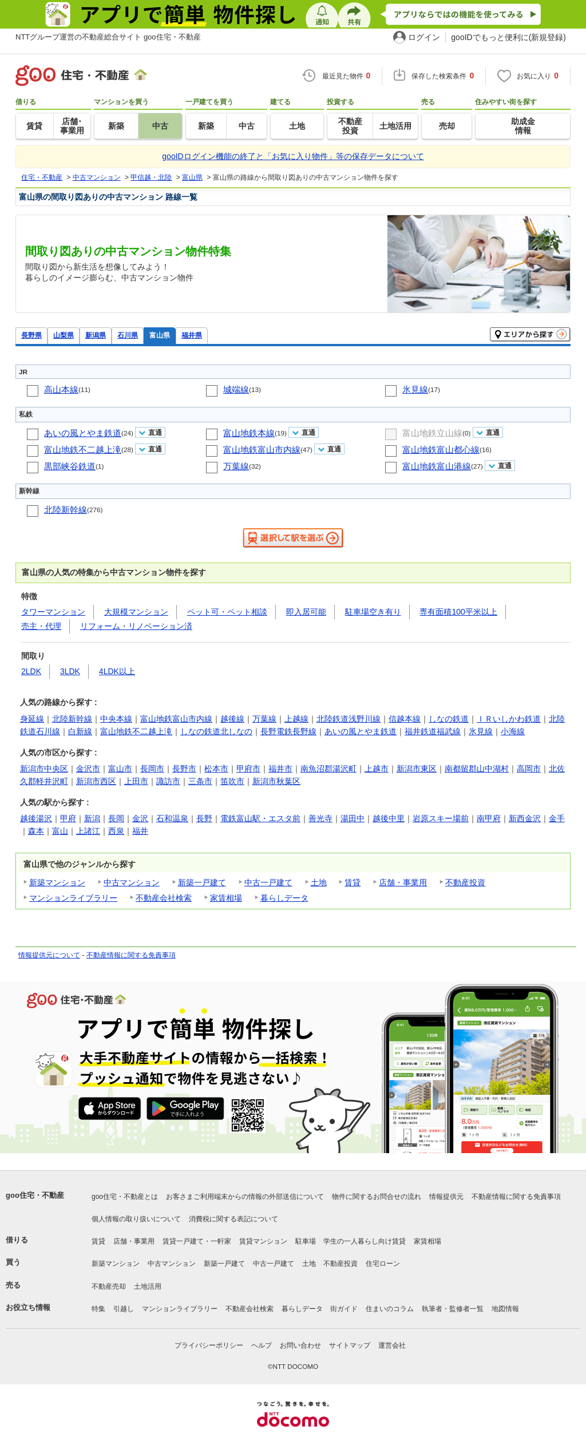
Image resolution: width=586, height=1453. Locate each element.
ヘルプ (261, 1345)
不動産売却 (109, 1286)
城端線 (236, 389)
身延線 (32, 718)
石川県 (127, 335)
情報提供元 (446, 1197)
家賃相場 (226, 897)
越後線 (232, 718)
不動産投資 (465, 882)
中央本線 (116, 718)
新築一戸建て (202, 882)
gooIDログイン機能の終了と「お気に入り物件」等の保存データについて (292, 156)
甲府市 (248, 768)
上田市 (136, 781)
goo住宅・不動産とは (125, 1197)
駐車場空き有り (373, 611)
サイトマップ (349, 1345)
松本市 (216, 768)
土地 (319, 882)
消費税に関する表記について (233, 1219)
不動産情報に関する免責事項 (131, 955)
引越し (123, 1309)
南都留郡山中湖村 (477, 768)
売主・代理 (41, 626)
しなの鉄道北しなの (216, 731)
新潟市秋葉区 (276, 781)
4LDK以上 (117, 671)
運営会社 (392, 1345)
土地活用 (147, 1286)
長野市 (184, 768)
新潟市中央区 (44, 768)
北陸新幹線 (65, 509)
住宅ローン (383, 1264)
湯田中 (352, 818)
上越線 (296, 718)
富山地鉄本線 (249, 433)
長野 (204, 818)
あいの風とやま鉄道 (82, 433)
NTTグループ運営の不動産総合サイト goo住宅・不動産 (108, 37)
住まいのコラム (390, 1309)
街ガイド (344, 1309)
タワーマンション (53, 611)
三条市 (200, 781)
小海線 (513, 731)
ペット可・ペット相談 (227, 611)
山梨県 (63, 335)
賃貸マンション (263, 1241)
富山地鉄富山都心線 (441, 449)
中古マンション (132, 882)
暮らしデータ (284, 897)
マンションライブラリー (73, 897)
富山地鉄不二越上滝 (82, 449)
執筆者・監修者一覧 (453, 1309)
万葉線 (236, 466)
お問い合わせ (300, 1345)
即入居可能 (306, 611)
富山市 (120, 768)
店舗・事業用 (403, 882)
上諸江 (88, 831)
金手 (557, 818)
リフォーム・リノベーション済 (136, 626)
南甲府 (489, 818)
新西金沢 (525, 818)
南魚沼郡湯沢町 (328, 768)
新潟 (92, 818)
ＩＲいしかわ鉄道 (509, 718)
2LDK (31, 671)
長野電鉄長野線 (288, 731)
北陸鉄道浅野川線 (348, 718)
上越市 (377, 768)
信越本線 (405, 718)
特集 (98, 1309)
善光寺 (320, 818)
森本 (36, 831)
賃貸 (353, 882)
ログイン (424, 37)
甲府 (68, 818)
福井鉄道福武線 (433, 731)
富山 (60, 831)
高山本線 (61, 389)
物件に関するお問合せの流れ (376, 1197)
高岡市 (529, 768)
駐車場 (305, 1241)
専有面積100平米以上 (458, 611)
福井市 (280, 768)
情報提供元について (49, 955)
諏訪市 (168, 781)
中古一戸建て (268, 882)
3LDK (70, 671)
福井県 (191, 335)
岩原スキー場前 (441, 818)
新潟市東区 (417, 768)
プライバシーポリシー (209, 1345)
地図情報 (505, 1309)
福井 (140, 831)
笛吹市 (232, 781)
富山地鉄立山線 (432, 433)
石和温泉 (172, 818)
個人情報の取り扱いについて (136, 1219)
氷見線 (415, 389)
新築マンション (57, 882)
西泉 (116, 831)
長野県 (31, 335)
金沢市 (88, 768)
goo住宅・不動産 (35, 1195)
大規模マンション (136, 611)
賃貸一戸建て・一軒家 (197, 1241)
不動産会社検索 (164, 897)
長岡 (116, 818)
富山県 (159, 335)
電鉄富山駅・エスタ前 (260, 818)
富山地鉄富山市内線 (261, 449)
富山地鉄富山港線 (436, 466)
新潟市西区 (96, 781)
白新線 (80, 731)
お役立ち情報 (28, 1307)
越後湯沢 (36, 818)
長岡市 (152, 768)
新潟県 (95, 335)
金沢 (140, 818)
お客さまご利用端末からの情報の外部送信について (245, 1197)
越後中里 (389, 818)
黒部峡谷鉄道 (70, 466)
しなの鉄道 (449, 718)
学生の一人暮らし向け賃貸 (364, 1241)
